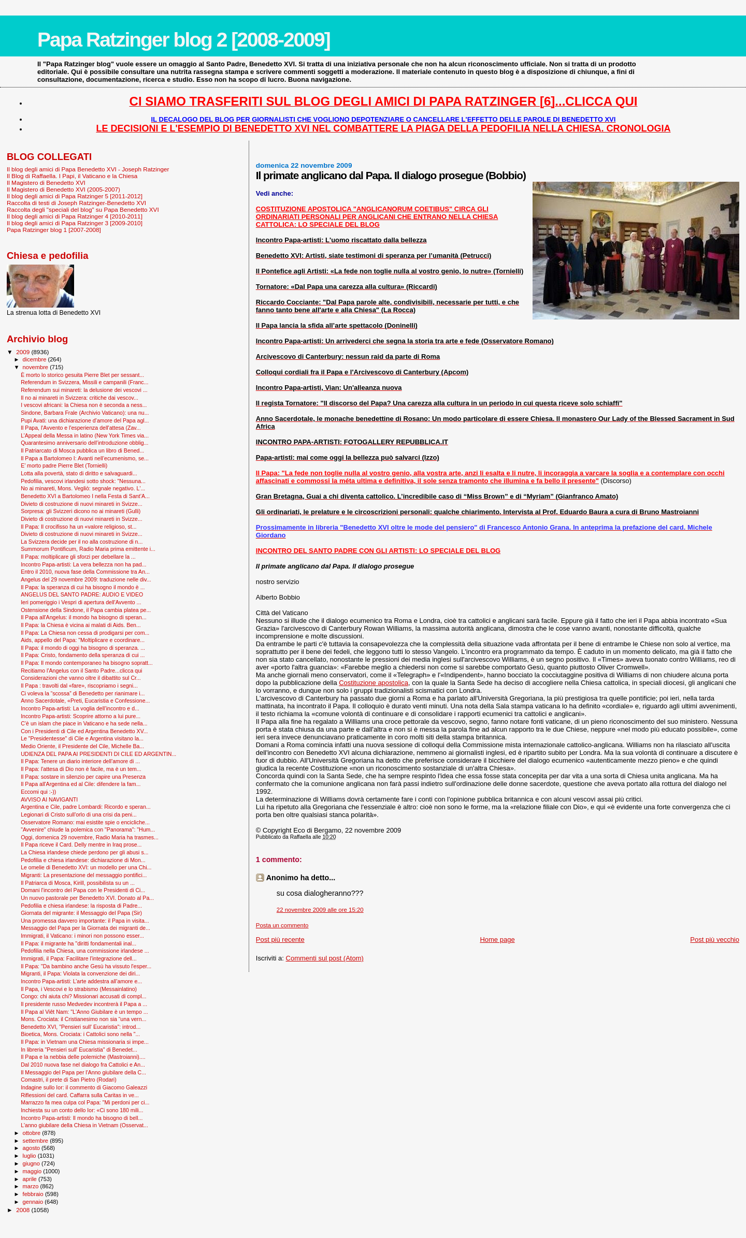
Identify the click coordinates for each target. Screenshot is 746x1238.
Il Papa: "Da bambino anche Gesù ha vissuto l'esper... (86, 966)
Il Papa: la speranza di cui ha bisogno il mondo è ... (83, 587)
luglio (30, 1156)
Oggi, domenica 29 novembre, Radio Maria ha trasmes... (90, 837)
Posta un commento (282, 925)
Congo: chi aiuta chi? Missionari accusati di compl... (83, 996)
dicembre (35, 359)
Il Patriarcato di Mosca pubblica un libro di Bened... (82, 450)
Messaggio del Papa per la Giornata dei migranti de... (85, 928)
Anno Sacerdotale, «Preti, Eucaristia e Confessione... (85, 700)
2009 (23, 351)
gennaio (34, 1202)
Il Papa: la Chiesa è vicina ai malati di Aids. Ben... (81, 625)
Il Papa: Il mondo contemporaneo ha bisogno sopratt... (87, 663)
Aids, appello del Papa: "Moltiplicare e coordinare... (83, 640)
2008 (23, 1209)
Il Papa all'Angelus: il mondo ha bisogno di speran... (84, 617)
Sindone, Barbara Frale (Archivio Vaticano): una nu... (85, 413)
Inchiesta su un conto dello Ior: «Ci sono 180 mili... (82, 1110)
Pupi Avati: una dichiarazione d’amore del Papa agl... (85, 420)
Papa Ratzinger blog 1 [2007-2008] (54, 229)
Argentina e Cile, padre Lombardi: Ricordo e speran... (86, 807)
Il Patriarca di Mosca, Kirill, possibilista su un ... (78, 883)
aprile (30, 1179)
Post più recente (280, 939)
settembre (36, 1141)
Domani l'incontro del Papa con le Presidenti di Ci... (83, 890)
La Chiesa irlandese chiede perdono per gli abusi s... (84, 852)
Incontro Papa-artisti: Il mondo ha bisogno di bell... (81, 1118)
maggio (33, 1171)
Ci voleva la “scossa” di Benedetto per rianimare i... (83, 693)
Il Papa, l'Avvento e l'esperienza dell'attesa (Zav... (80, 428)
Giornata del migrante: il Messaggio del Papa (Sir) (81, 913)
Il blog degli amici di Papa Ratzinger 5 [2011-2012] (74, 196)
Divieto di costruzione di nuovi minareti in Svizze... (81, 504)
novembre (36, 367)
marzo (31, 1186)
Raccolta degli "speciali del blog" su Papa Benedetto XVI (83, 209)
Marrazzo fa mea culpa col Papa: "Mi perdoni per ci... (85, 1102)
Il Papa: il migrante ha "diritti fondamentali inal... (78, 943)
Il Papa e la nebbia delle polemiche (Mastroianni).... (83, 1057)
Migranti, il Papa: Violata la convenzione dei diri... (80, 973)
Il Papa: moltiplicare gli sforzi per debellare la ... (78, 557)
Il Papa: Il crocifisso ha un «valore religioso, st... (78, 526)
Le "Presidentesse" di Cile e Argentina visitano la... (82, 738)
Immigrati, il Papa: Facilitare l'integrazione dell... (79, 958)
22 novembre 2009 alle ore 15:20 (320, 910)
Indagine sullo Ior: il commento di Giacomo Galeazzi (84, 1087)
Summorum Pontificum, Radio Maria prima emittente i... (88, 549)
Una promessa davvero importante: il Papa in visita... (85, 920)
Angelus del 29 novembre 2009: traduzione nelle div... (86, 579)
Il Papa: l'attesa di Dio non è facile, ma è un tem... (81, 769)
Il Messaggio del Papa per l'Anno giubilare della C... (83, 1072)
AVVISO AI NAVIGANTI (49, 799)
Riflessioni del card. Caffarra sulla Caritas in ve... (80, 1095)
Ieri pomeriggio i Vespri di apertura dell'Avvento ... (81, 602)
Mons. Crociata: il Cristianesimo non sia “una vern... (83, 1019)
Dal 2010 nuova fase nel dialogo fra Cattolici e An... (83, 1064)
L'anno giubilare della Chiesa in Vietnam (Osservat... (84, 1125)
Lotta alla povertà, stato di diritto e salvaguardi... (79, 473)
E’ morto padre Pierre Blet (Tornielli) (64, 465)
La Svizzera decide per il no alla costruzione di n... (81, 541)
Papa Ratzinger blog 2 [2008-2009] (183, 39)
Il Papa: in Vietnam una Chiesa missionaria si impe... (85, 1042)
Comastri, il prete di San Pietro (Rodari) (69, 1079)
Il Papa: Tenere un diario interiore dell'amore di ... (80, 761)
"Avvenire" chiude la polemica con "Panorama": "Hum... (88, 829)
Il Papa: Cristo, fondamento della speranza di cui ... (83, 655)
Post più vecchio (714, 939)
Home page (497, 939)
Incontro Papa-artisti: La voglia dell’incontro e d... (80, 708)
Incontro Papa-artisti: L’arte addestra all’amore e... (81, 981)
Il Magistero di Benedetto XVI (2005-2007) (63, 189)
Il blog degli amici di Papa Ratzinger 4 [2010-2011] (74, 216)
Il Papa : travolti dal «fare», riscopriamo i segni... (79, 685)
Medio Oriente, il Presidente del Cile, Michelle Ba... (82, 746)
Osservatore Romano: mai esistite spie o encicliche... (85, 822)
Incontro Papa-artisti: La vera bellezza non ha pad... (83, 564)
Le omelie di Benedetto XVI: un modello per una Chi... (86, 867)
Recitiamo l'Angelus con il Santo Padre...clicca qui (81, 670)
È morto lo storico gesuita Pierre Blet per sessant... (82, 375)
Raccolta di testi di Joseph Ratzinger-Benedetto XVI (76, 202)
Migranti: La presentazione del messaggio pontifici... (84, 875)
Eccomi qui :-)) (38, 792)
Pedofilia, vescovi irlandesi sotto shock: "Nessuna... (83, 481)
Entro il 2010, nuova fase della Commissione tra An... (85, 572)
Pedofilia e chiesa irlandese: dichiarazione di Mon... (83, 860)
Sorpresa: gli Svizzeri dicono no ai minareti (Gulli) (80, 511)
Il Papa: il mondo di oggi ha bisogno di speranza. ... (83, 648)
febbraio (34, 1194)
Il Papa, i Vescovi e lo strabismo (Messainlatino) (79, 989)
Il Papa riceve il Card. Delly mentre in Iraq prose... (81, 844)
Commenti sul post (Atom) (325, 958)
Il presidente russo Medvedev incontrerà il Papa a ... (84, 1004)
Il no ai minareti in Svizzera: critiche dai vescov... (79, 398)
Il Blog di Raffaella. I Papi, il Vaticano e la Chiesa (72, 175)
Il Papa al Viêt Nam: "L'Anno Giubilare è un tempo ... (84, 1012)
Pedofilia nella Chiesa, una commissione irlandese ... (85, 951)
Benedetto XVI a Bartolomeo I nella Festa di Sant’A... (85, 496)
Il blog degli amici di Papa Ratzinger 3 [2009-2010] (74, 223)
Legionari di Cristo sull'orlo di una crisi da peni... (79, 814)
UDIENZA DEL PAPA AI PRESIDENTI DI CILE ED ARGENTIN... (98, 754)
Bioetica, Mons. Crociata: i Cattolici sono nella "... (80, 1034)
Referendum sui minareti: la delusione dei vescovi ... (84, 390)
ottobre (32, 1133)
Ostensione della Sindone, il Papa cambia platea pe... (86, 610)
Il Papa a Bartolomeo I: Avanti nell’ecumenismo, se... (85, 458)
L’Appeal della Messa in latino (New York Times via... (85, 435)
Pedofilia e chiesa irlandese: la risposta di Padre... (81, 905)
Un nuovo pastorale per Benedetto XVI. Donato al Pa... (87, 898)
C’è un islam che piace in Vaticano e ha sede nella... (84, 723)
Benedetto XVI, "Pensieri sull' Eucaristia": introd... (80, 1027)
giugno (32, 1163)
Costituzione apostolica (373, 683)
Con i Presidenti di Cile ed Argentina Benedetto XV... (84, 731)
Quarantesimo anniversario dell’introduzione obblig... (84, 443)
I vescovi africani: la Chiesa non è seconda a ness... (84, 405)
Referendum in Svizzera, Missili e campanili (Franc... (84, 382)
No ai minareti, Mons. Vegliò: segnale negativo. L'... (83, 488)
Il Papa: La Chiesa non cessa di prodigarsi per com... (85, 633)
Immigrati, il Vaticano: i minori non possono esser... (82, 936)
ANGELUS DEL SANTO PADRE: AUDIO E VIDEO (82, 594)
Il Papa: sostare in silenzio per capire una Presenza (83, 777)
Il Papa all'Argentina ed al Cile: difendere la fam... (80, 784)
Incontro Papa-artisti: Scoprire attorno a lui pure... (80, 716)
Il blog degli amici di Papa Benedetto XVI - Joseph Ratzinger (88, 169)
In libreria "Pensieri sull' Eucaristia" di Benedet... (79, 1049)
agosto (32, 1148)
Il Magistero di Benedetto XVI (46, 182)
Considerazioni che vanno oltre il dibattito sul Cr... (81, 678)
